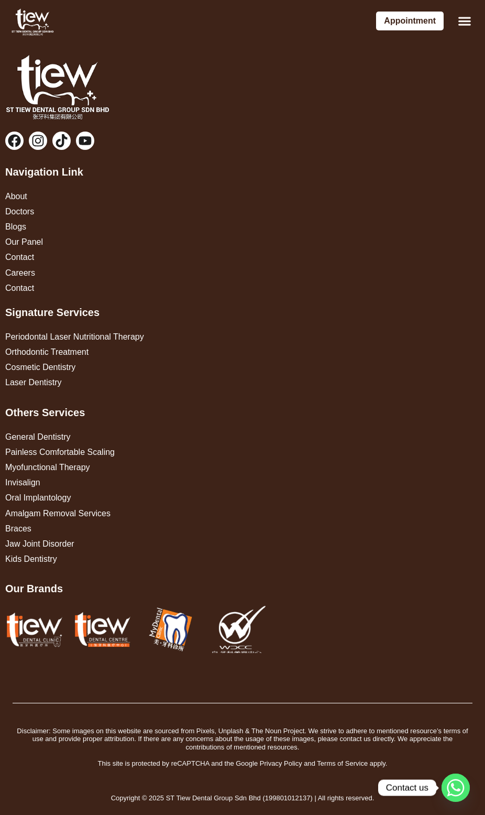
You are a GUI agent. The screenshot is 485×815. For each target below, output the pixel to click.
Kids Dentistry (31, 559)
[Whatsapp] (456, 788)
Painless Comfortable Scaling (60, 452)
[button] (464, 21)
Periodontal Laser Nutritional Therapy (74, 336)
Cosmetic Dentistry (40, 367)
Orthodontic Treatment (47, 351)
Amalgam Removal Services (58, 513)
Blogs (15, 226)
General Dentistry (38, 436)
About (16, 196)
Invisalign (22, 482)
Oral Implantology (38, 497)
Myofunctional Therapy (47, 467)
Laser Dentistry (33, 382)
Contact (19, 257)
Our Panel (24, 241)
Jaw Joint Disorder (39, 543)
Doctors (19, 211)
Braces (18, 528)
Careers (20, 272)
